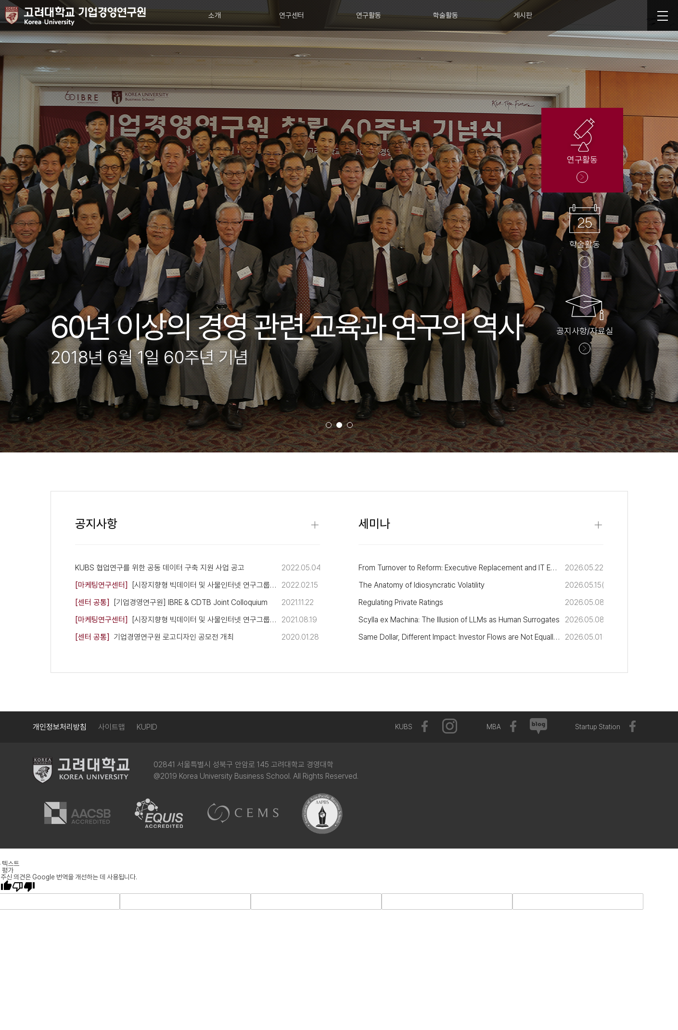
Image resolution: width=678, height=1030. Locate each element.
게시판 (522, 15)
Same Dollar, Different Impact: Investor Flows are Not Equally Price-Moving (459, 637)
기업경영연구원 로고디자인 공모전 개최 (154, 637)
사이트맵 (111, 727)
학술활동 (445, 15)
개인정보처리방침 (60, 727)
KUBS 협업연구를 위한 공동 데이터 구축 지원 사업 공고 (159, 567)
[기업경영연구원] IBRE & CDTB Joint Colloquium (171, 602)
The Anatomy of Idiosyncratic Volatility (421, 585)
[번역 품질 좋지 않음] (23, 886)
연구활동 (368, 15)
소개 (214, 15)
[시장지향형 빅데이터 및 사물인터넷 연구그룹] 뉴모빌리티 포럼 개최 (176, 619)
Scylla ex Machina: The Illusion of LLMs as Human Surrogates (459, 619)
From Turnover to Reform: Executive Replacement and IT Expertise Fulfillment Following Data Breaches (459, 567)
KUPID (147, 727)
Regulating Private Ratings (400, 602)
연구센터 (291, 15)
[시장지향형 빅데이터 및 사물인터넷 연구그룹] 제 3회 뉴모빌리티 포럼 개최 (176, 585)
